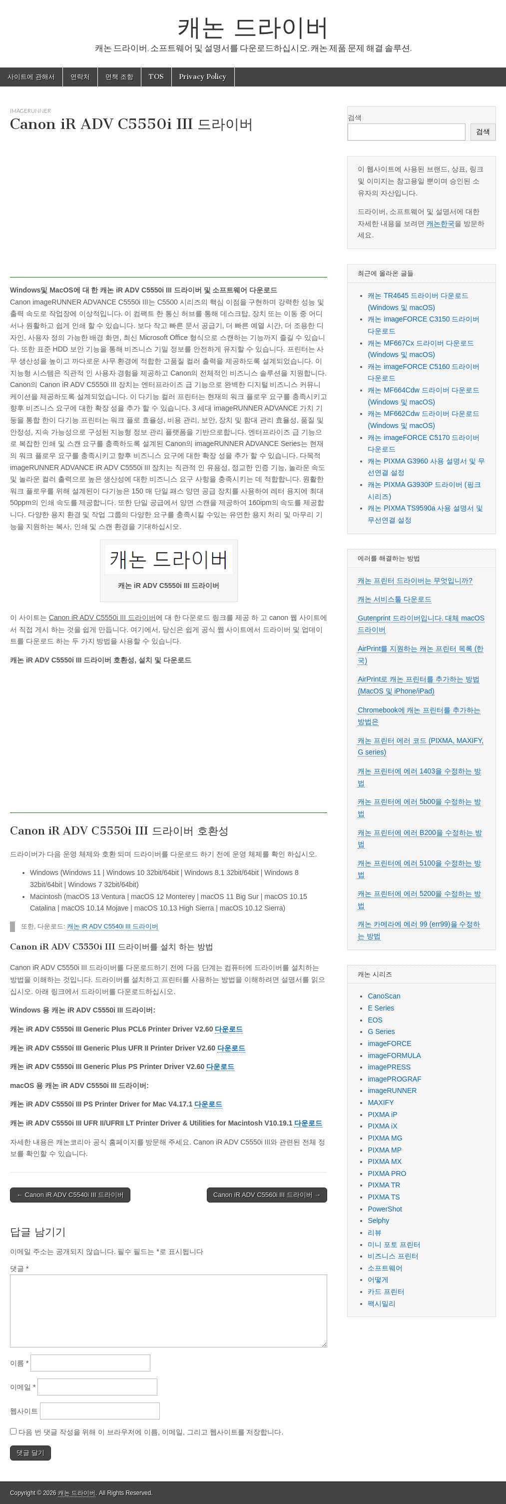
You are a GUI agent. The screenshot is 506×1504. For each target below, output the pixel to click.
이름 (19, 1363)
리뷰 (375, 1232)
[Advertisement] (168, 208)
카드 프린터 (386, 1292)
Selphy (378, 1220)
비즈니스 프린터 (393, 1256)
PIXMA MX (385, 1162)
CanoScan (384, 996)
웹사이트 (24, 1411)
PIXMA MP (385, 1150)
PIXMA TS (384, 1197)
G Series (381, 1032)
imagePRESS (389, 1067)
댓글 (19, 1268)
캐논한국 (441, 224)
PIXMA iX (382, 1126)
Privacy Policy (203, 76)
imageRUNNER (30, 111)
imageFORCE (389, 1044)
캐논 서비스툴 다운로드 (395, 599)
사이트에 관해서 (31, 76)
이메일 (22, 1387)
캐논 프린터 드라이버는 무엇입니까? (415, 580)
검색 (355, 118)
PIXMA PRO (387, 1174)
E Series (381, 1008)
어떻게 (378, 1280)
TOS (156, 76)
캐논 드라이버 (253, 27)
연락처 (80, 76)
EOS (375, 1020)
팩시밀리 (382, 1304)
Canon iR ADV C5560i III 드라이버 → (267, 1194)
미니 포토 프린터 (394, 1244)
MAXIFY (381, 1102)
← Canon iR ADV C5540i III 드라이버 (70, 1194)
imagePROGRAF (394, 1079)
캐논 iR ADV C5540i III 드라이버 (112, 926)
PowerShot (385, 1209)
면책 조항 (119, 76)
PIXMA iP (382, 1114)
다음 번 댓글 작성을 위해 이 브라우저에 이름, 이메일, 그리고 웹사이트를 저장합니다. (150, 1432)
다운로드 (229, 1029)
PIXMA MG (385, 1138)
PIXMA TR (384, 1185)
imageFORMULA (394, 1056)
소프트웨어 (385, 1268)
